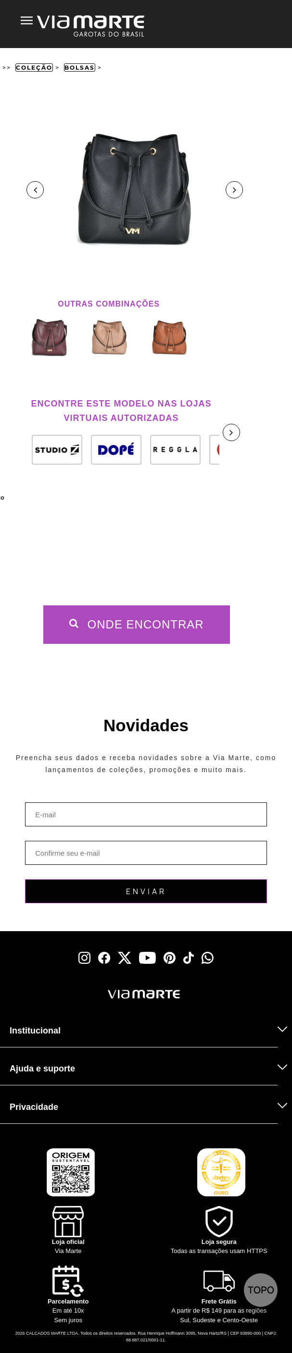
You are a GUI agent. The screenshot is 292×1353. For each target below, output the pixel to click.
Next (234, 189)
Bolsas (79, 67)
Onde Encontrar (136, 624)
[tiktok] (188, 957)
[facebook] (104, 957)
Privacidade (34, 1107)
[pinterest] (169, 957)
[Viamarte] (98, 994)
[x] (124, 957)
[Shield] (219, 1231)
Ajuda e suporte (42, 1068)
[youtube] (147, 957)
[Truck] (20, 1006)
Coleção (34, 67)
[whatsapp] (207, 957)
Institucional (35, 1030)
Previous (35, 189)
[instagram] (84, 957)
